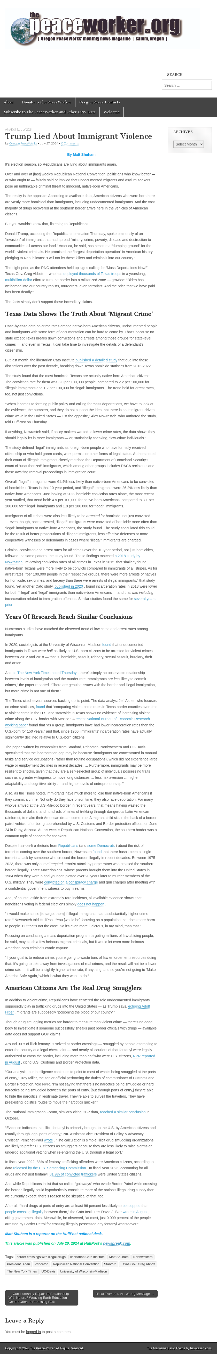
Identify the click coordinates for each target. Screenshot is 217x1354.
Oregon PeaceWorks (23, 143)
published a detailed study (96, 360)
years (151, 599)
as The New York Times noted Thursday (45, 673)
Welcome (112, 112)
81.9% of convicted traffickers (73, 1174)
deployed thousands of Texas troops (92, 274)
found (106, 645)
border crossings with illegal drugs (41, 1257)
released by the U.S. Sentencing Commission (49, 1168)
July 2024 (25, 129)
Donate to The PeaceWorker (46, 102)
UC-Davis (48, 1271)
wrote (48, 1140)
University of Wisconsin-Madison (83, 1271)
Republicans (68, 846)
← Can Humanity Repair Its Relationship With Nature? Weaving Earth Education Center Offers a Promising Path (39, 1298)
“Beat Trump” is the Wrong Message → (125, 1294)
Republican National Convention (76, 1264)
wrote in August (135, 1212)
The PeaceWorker (42, 1348)
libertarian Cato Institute (87, 1257)
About (9, 102)
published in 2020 (69, 586)
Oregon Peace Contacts (99, 102)
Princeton (41, 1264)
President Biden (18, 1264)
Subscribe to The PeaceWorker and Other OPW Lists (50, 112)
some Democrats (101, 846)
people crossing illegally (24, 1212)
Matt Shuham (119, 1257)
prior (8, 605)
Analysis (11, 129)
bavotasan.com (200, 1348)
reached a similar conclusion (123, 1112)
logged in (33, 1332)
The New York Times (22, 1271)
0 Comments (70, 143)
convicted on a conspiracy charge (71, 882)
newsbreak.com (116, 1243)
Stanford (110, 1264)
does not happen (90, 904)
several (140, 599)
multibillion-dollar (18, 280)
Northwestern (143, 1257)
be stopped (131, 1206)
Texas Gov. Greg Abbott (138, 1264)
